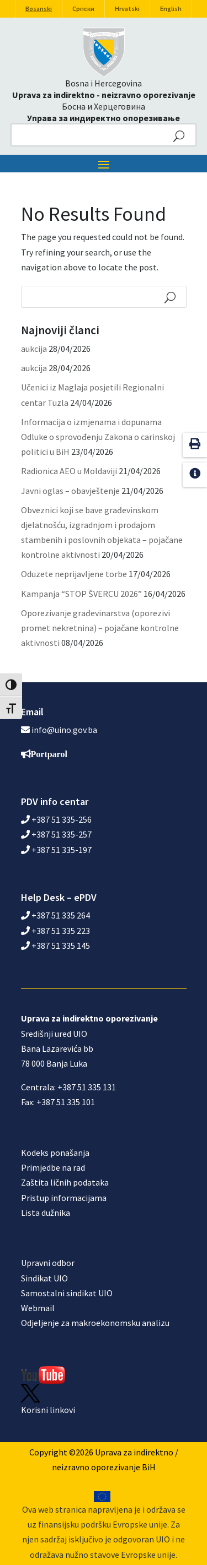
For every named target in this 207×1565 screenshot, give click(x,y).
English (171, 8)
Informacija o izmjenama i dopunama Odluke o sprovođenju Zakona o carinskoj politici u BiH (98, 436)
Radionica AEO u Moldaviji (69, 470)
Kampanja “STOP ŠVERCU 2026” (81, 593)
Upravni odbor (48, 1262)
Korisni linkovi (48, 1409)
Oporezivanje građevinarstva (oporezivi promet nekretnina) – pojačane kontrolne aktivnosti (100, 627)
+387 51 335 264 (55, 915)
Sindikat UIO (44, 1278)
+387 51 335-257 (56, 834)
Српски (83, 8)
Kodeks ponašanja (55, 1152)
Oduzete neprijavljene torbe (74, 573)
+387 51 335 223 (55, 930)
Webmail (38, 1307)
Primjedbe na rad (53, 1167)
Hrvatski (127, 8)
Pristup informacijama (64, 1197)
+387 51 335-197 (56, 849)
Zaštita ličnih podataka (65, 1182)
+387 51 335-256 (56, 819)
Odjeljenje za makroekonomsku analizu (95, 1322)
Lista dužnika (45, 1212)
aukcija (34, 348)
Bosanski (38, 8)
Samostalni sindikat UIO (67, 1292)
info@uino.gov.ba (64, 729)
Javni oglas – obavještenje (70, 490)
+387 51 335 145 (55, 945)
